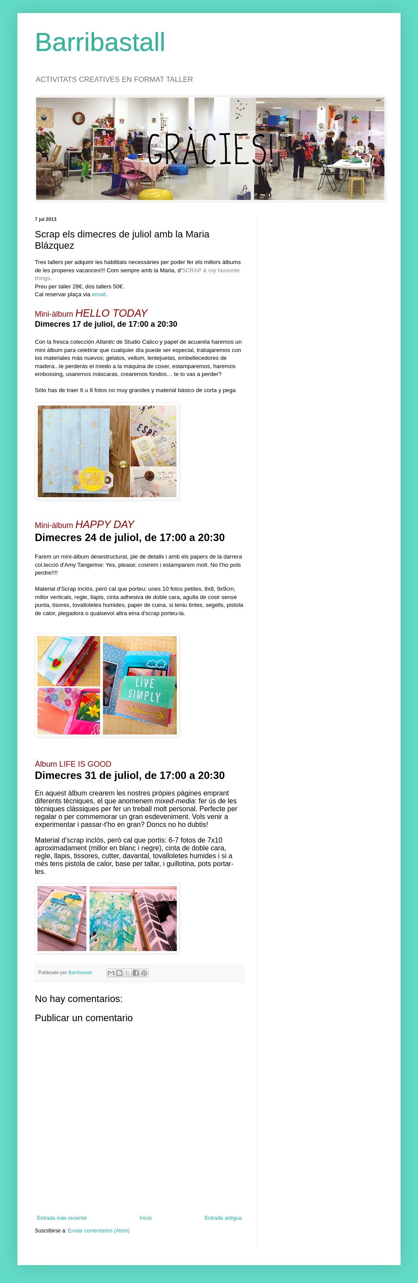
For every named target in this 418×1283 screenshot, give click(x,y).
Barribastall (100, 42)
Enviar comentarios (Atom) (99, 1231)
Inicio (146, 1218)
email (99, 294)
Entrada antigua (223, 1218)
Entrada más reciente (62, 1218)
